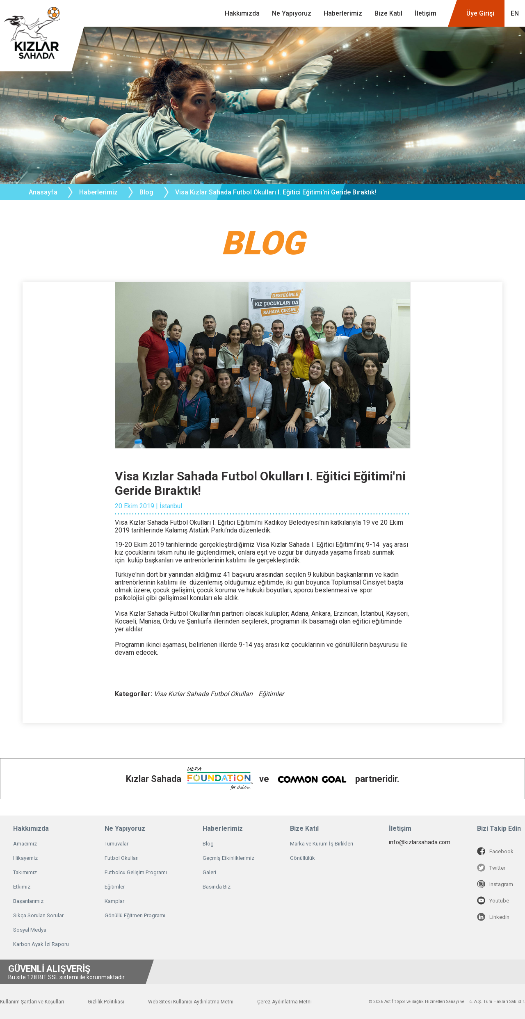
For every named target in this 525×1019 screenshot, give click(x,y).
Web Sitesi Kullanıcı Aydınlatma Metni (190, 1002)
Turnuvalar (116, 844)
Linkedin (493, 917)
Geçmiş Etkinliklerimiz (228, 858)
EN (515, 13)
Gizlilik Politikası (106, 1002)
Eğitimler (115, 887)
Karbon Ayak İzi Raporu (41, 944)
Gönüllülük (302, 858)
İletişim (425, 13)
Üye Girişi (480, 13)
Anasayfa (43, 192)
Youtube (493, 900)
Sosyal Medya (29, 930)
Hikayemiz (25, 858)
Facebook (495, 851)
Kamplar (114, 901)
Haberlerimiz (343, 13)
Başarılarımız (28, 901)
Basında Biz (217, 887)
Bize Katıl (388, 13)
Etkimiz (21, 887)
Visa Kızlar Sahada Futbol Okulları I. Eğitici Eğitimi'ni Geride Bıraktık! (275, 192)
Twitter (491, 868)
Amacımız (25, 844)
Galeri (209, 872)
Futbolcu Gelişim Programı (136, 872)
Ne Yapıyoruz (291, 13)
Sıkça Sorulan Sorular (38, 915)
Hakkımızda (242, 13)
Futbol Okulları (122, 858)
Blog (146, 192)
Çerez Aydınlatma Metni (284, 1002)
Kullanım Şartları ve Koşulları (32, 1002)
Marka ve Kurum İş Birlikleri (321, 844)
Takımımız (25, 872)
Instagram (495, 884)
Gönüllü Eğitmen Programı (135, 915)
